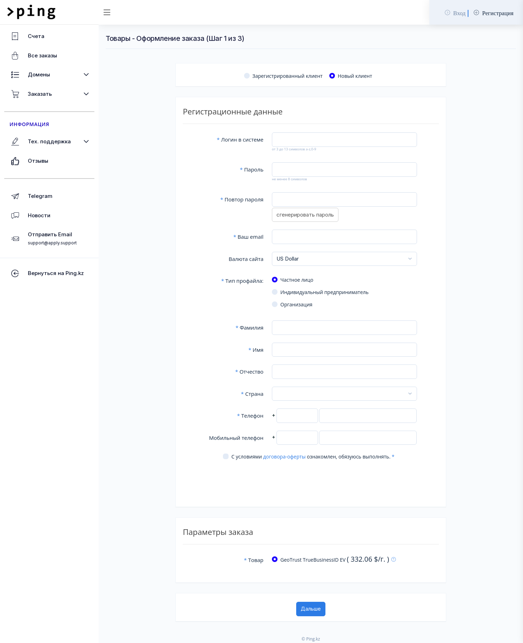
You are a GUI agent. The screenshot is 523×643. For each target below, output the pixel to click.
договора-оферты (284, 456)
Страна (252, 393)
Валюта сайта (246, 258)
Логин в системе (240, 139)
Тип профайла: (242, 280)
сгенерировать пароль (305, 214)
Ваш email (248, 236)
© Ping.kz (310, 639)
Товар (253, 559)
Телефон (250, 415)
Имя (255, 349)
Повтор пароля (241, 199)
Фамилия (249, 327)
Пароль (251, 169)
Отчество (249, 371)
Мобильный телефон (236, 437)
